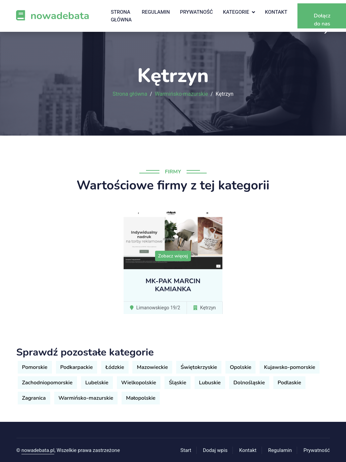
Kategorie (236, 12)
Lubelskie (97, 382)
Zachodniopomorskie (47, 382)
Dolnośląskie (249, 382)
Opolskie (240, 367)
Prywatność (196, 12)
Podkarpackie (76, 367)
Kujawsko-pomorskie (289, 367)
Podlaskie (289, 382)
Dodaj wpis (215, 450)
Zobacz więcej (173, 256)
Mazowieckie (152, 367)
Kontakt (276, 12)
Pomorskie (35, 367)
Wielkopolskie (138, 382)
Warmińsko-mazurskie (181, 94)
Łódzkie (115, 367)
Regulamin (156, 12)
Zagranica (34, 398)
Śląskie (177, 382)
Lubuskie (210, 382)
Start (186, 450)
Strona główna (121, 15)
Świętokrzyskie (199, 367)
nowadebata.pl (37, 450)
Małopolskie (140, 398)
